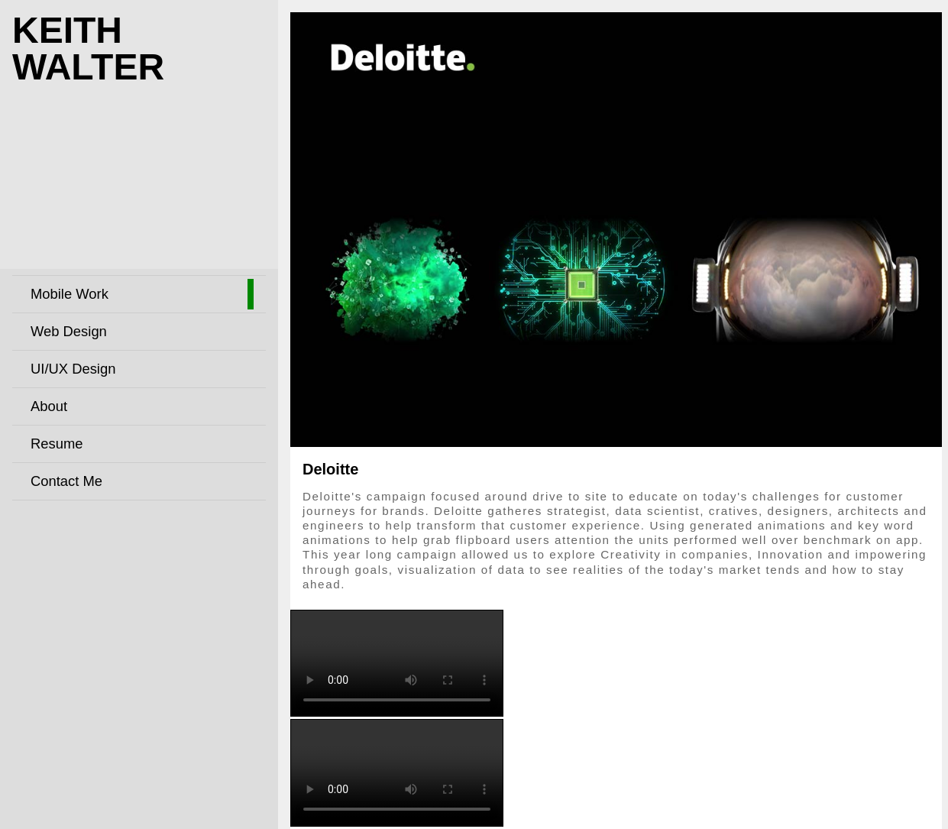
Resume (57, 444)
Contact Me (66, 481)
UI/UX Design (73, 369)
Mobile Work (69, 294)
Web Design (69, 331)
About (49, 406)
